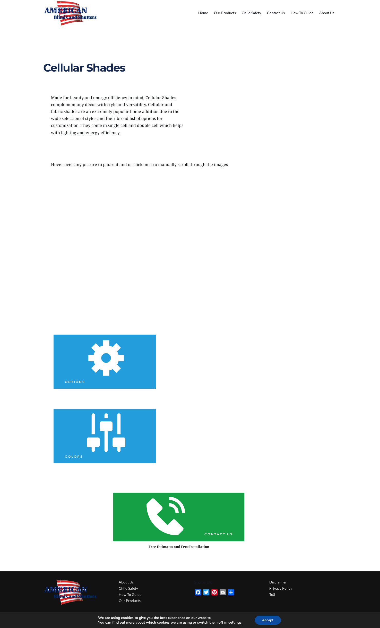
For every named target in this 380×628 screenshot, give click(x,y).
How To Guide (130, 594)
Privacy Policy (280, 588)
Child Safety (128, 588)
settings (234, 622)
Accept (267, 619)
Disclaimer (278, 582)
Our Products (130, 600)
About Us (126, 582)
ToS (272, 594)
